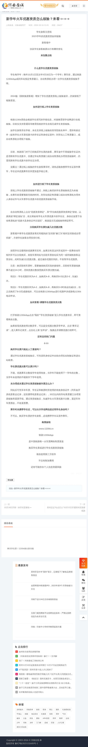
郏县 (31, 718)
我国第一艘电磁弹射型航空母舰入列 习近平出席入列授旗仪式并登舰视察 (50, 674)
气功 (64, 714)
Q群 (83, 589)
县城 (46, 723)
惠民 (57, 710)
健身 (18, 718)
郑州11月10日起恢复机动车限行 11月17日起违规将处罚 (42, 665)
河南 (24, 723)
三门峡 (38, 723)
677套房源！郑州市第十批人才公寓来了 (36, 669)
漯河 (57, 714)
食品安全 (34, 714)
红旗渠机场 (66, 710)
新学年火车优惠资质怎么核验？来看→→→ (32, 488)
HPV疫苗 (46, 718)
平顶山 (19, 714)
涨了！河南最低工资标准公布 (31, 660)
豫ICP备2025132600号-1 (26, 743)
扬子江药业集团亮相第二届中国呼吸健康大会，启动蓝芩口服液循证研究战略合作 (53, 687)
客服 (83, 573)
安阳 (51, 714)
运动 (67, 718)
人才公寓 (60, 723)
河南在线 (35, 740)
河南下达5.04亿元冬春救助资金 (44, 599)
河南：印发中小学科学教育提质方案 (46, 627)
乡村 (31, 723)
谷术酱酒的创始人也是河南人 (31, 692)
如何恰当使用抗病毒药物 (29, 651)
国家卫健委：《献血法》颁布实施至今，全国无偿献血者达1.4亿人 (47, 678)
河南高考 (29, 710)
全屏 (83, 606)
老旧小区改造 (21, 727)
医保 (44, 710)
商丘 (51, 710)
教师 (61, 718)
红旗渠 (43, 714)
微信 (83, 581)
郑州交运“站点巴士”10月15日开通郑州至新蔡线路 (66, 509)
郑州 (54, 718)
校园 (26, 714)
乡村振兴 (20, 710)
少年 (18, 723)
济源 (52, 723)
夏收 (38, 718)
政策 (38, 710)
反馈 (83, 598)
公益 (24, 718)
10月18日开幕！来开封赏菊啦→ (17, 507)
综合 (11, 488)
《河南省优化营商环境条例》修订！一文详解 (38, 656)
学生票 (10, 480)
